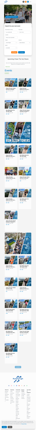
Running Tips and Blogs (17, 414)
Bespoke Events (6, 392)
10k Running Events (28, 408)
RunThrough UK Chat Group (18, 396)
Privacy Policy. (24, 423)
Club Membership (18, 418)
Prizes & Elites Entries (17, 405)
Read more (8, 66)
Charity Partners (23, 398)
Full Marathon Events (28, 416)
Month (6, 45)
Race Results (11, 397)
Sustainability (12, 402)
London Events (28, 395)
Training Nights (17, 409)
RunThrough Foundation (7, 399)
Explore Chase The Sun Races (11, 16)
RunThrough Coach (18, 392)
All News (17, 411)
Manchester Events (28, 398)
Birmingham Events (29, 401)
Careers (11, 400)
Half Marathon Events (28, 412)
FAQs (11, 391)
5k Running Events (28, 404)
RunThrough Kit (12, 394)
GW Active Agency (7, 395)
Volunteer (12, 398)
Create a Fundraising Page (23, 394)
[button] (11, 89)
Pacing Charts (17, 402)
